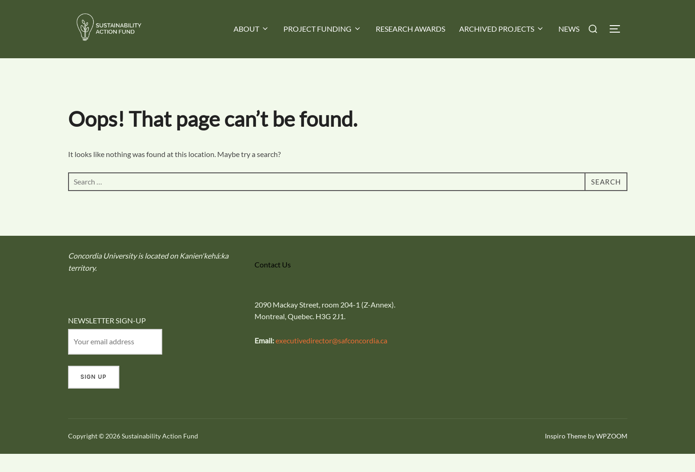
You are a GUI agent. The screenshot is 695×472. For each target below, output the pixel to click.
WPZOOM (611, 454)
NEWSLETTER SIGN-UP (107, 338)
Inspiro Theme (565, 454)
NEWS (568, 28)
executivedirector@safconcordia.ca (331, 358)
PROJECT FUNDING (322, 28)
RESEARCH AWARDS (410, 28)
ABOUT (251, 28)
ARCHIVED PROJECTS (501, 28)
